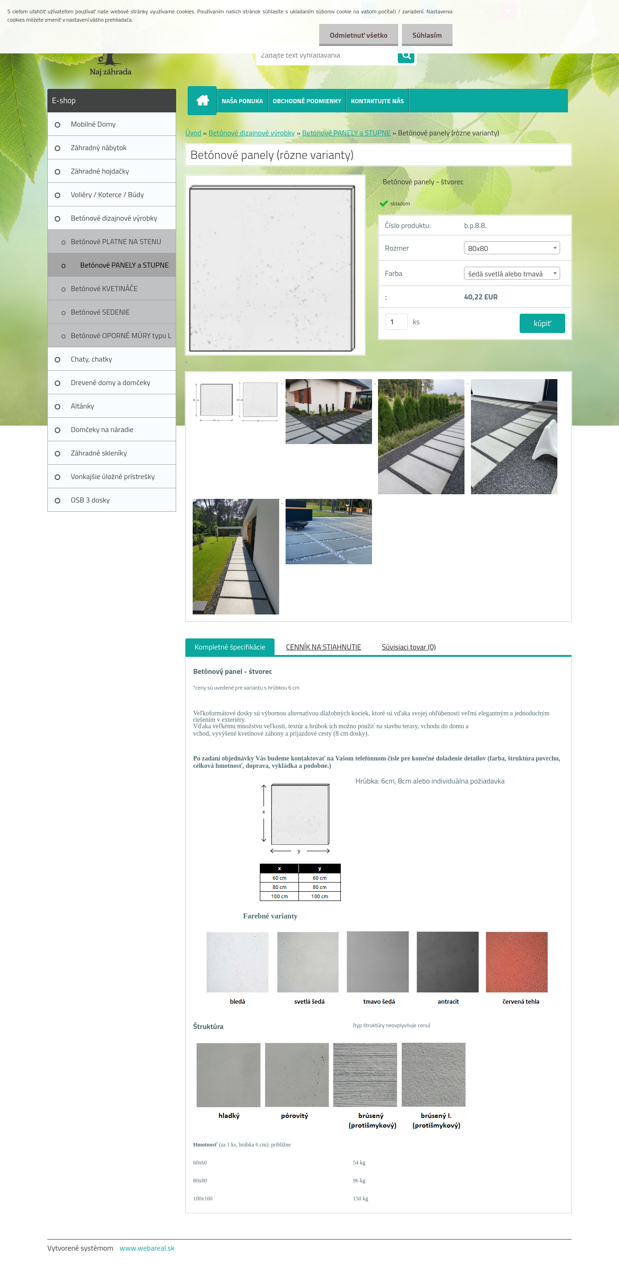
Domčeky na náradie (102, 429)
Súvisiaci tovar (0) (409, 646)
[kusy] (396, 322)
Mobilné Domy (93, 123)
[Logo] (110, 55)
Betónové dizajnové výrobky (114, 217)
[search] (406, 55)
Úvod (193, 132)
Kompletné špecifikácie (230, 646)
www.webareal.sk (147, 1247)
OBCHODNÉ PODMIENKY (307, 100)
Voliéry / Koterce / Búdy (107, 194)
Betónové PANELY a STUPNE (124, 264)
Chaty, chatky (91, 358)
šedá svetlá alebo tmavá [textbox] (505, 273)
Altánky (82, 405)
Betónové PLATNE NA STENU (116, 241)
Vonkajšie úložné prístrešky (113, 476)
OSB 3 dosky (90, 499)
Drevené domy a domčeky (110, 382)
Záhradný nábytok (98, 147)
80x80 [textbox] (478, 248)
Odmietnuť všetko (356, 35)
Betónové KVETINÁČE (104, 288)
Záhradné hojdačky (100, 170)
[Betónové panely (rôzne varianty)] (236, 380)
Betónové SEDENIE (100, 311)
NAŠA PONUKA (242, 100)
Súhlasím (426, 35)
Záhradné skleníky (99, 452)
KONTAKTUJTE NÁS (377, 100)
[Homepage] (206, 100)
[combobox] (512, 247)
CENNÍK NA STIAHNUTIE (323, 646)
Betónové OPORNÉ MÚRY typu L (121, 335)
